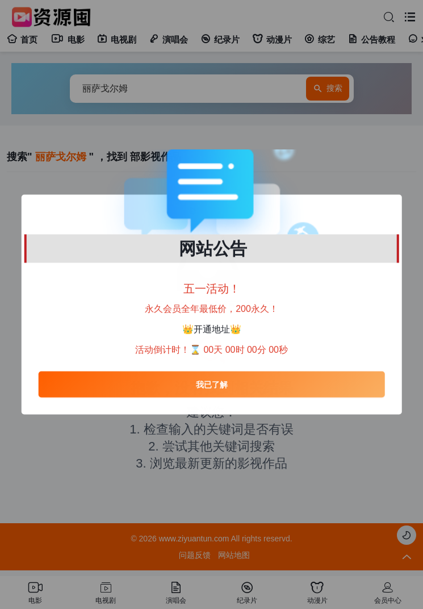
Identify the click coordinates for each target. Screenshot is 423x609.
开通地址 (212, 329)
